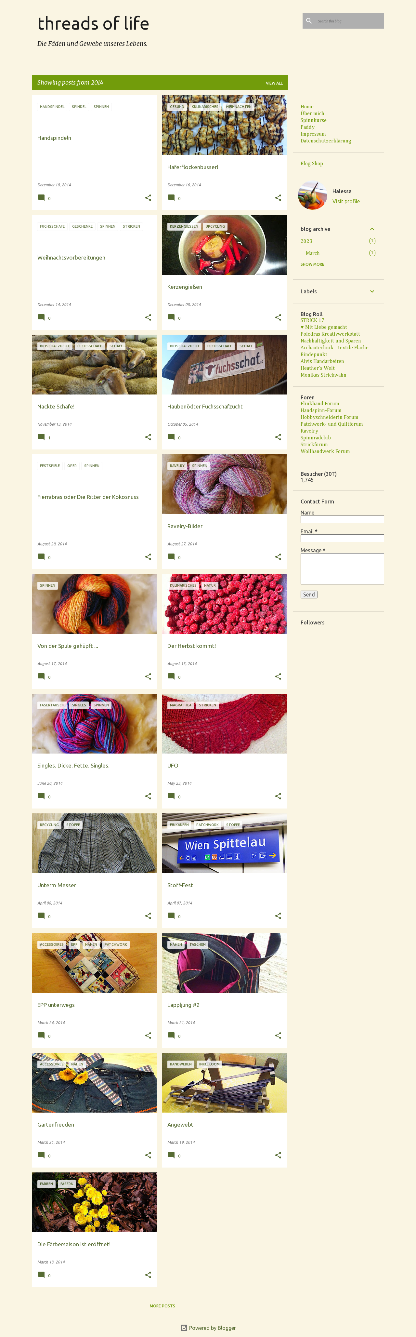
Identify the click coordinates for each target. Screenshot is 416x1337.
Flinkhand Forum (320, 404)
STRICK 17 (312, 320)
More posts (162, 1306)
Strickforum (314, 445)
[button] (148, 198)
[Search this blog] (350, 21)
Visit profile (346, 201)
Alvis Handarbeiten (322, 361)
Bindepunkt (314, 354)
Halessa (342, 191)
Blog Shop (312, 164)
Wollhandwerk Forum (325, 451)
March (313, 253)
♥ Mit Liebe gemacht (324, 327)
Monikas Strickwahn (323, 375)
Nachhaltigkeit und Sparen (331, 341)
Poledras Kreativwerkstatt (330, 334)
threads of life (93, 23)
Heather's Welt (318, 368)
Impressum (313, 134)
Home (307, 107)
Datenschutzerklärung (326, 141)
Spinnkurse (314, 120)
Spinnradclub (316, 438)
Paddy (308, 127)
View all (274, 83)
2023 (306, 241)
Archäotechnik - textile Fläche (335, 348)
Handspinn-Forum (321, 410)
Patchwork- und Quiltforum (332, 424)
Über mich (312, 113)
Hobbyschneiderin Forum (329, 417)
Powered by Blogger (208, 1328)
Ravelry (309, 431)
